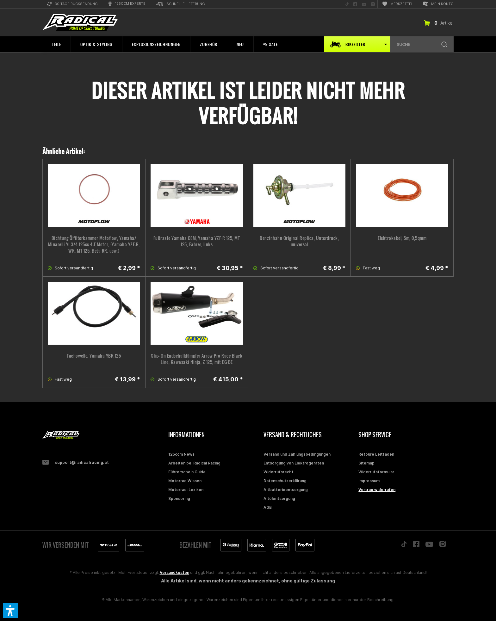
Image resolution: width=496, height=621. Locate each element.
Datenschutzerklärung (285, 480)
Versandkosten (174, 572)
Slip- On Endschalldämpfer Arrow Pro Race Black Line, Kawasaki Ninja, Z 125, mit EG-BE (196, 359)
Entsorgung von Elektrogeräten (294, 463)
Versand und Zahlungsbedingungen (297, 454)
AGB (268, 507)
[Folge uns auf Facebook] (355, 4)
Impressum (369, 480)
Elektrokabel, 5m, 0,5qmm (402, 238)
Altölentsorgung (279, 498)
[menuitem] (72, 4)
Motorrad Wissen (185, 480)
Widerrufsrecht (279, 472)
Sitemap (366, 463)
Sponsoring (179, 498)
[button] (10, 610)
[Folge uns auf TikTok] (347, 4)
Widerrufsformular (376, 472)
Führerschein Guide (187, 472)
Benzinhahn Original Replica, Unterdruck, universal (299, 241)
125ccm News (181, 454)
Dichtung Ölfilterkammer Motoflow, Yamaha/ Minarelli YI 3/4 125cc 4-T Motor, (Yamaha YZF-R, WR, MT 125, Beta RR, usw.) (94, 244)
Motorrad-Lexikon (185, 489)
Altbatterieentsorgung (286, 489)
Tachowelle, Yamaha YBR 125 (94, 356)
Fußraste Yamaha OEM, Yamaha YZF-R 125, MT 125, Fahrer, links (196, 241)
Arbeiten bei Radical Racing (194, 463)
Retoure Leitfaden (376, 454)
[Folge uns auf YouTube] (364, 4)
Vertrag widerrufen (376, 489)
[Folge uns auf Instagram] (372, 4)
